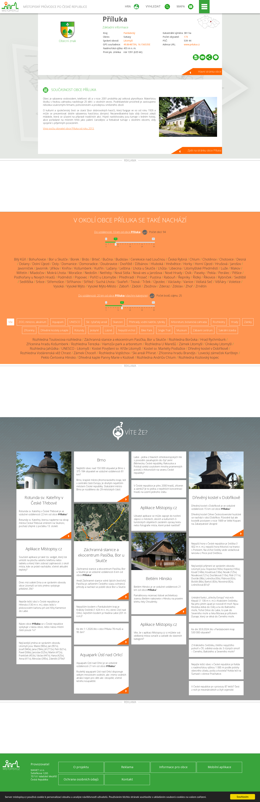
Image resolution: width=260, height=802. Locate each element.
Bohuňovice (37, 259)
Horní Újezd (203, 264)
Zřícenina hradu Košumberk (47, 344)
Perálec (223, 272)
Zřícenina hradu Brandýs (177, 353)
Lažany (111, 268)
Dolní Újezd (40, 264)
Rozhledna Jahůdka (44, 348)
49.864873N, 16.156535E (137, 44)
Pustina (155, 277)
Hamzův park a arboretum (122, 344)
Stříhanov (74, 281)
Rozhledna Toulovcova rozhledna (56, 339)
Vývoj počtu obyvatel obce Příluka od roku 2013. (68, 128)
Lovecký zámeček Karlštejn (218, 353)
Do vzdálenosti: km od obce (117, 232)
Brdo (85, 259)
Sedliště (240, 277)
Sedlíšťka (26, 281)
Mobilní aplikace (219, 767)
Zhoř (189, 286)
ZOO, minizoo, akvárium (32, 322)
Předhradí (126, 277)
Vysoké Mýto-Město (102, 286)
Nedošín (91, 272)
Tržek (146, 281)
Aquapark (58, 322)
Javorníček (25, 268)
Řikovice (209, 277)
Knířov (66, 268)
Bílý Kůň (20, 259)
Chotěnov (209, 259)
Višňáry (220, 281)
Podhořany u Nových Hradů (34, 277)
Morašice (75, 272)
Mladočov (37, 272)
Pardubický (129, 33)
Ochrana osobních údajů (81, 779)
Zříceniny (29, 330)
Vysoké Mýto (75, 286)
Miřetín (22, 272)
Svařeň (122, 281)
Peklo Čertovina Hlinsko (58, 357)
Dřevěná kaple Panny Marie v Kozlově (106, 357)
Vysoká (58, 286)
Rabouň (169, 277)
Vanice (188, 281)
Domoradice (88, 264)
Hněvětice (173, 264)
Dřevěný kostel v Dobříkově (208, 348)
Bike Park (146, 330)
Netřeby (106, 272)
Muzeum (181, 330)
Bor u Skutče (58, 259)
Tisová (135, 281)
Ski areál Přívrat (144, 353)
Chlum (195, 259)
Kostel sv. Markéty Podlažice (164, 348)
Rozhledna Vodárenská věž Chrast (45, 353)
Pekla (211, 272)
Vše (10, 322)
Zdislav (177, 286)
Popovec (81, 277)
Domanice (69, 264)
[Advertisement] (130, 187)
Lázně (108, 330)
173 (186, 36)
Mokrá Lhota (56, 272)
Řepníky (184, 277)
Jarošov (235, 264)
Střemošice (55, 281)
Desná (241, 259)
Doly (55, 264)
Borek (74, 259)
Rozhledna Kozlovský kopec (199, 357)
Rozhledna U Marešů (160, 344)
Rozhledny (219, 322)
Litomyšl (128, 40)
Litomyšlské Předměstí (201, 268)
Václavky (174, 281)
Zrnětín (201, 286)
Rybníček (224, 277)
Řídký (197, 277)
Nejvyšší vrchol (126, 330)
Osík (188, 272)
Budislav (122, 259)
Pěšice (237, 272)
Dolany (24, 264)
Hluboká (157, 264)
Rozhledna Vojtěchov (114, 353)
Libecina (175, 268)
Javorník (42, 268)
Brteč (96, 259)
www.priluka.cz (192, 44)
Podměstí (65, 277)
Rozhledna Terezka (85, 344)
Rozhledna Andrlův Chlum (156, 357)
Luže (224, 268)
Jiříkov (55, 268)
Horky (187, 264)
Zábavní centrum (203, 330)
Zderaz (164, 286)
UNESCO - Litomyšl (75, 348)
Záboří (124, 286)
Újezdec (159, 281)
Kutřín (99, 268)
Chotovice (226, 259)
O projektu (81, 767)
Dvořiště (126, 264)
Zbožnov (150, 286)
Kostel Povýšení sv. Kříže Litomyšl (116, 348)
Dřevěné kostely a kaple (54, 330)
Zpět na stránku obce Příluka (204, 150)
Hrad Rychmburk (213, 339)
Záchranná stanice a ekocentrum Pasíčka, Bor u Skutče (125, 339)
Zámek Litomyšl (190, 344)
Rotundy (79, 330)
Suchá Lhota (105, 281)
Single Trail (164, 330)
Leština (125, 268)
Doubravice (108, 264)
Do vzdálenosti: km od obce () (113, 295)
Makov (235, 268)
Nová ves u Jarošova (147, 272)
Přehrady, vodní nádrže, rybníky (147, 322)
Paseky (199, 272)
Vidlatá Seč (204, 281)
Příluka (115, 19)
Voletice (234, 281)
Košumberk (83, 268)
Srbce (40, 281)
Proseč (142, 277)
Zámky (248, 322)
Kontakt (127, 779)
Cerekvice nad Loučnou (148, 259)
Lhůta (162, 268)
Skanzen (118, 322)
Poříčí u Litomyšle (103, 277)
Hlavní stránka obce (209, 71)
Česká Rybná (177, 259)
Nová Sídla (122, 272)
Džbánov (141, 264)
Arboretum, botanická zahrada (189, 322)
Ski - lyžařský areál (96, 322)
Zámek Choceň (85, 353)
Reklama (127, 767)
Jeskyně (94, 330)
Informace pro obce (173, 767)
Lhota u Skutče (144, 268)
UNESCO (74, 322)
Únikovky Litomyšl (218, 344)
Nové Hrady (173, 272)
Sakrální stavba (227, 330)
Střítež (88, 281)
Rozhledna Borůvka (183, 339)
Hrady (234, 322)
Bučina (108, 259)
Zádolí (136, 286)
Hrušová (221, 264)
